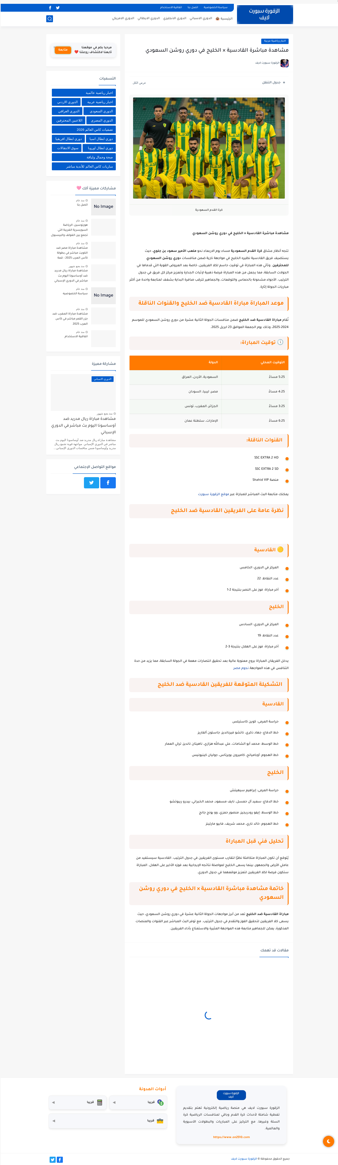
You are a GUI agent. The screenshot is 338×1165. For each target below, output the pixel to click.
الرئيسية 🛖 (223, 19)
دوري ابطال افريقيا (68, 139)
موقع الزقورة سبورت (212, 494)
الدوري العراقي (68, 111)
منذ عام (79, 200)
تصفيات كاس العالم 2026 (94, 129)
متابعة (62, 50)
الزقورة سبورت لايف (243, 1159)
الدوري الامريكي (122, 18)
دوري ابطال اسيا (100, 139)
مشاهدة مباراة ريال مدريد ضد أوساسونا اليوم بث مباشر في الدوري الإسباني (70, 276)
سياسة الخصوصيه (74, 293)
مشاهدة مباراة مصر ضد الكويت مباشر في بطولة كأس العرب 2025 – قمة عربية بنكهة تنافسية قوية (70, 254)
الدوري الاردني (67, 102)
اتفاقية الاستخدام (170, 7)
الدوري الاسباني (200, 18)
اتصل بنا (192, 7)
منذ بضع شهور (76, 266)
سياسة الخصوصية (215, 7)
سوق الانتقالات (67, 148)
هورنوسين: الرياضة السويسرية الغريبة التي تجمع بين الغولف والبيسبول (68, 230)
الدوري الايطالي (148, 18)
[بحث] (49, 18)
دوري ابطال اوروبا (99, 148)
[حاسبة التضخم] (77, 1103)
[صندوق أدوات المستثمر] (107, 1121)
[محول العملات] (138, 1103)
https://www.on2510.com (231, 1137)
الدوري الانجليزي (174, 18)
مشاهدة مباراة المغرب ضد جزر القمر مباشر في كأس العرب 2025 (69, 319)
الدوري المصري (101, 120)
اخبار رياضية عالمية (98, 93)
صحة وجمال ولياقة (99, 157)
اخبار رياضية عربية (274, 41)
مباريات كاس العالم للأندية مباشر (89, 166)
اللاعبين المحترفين (69, 120)
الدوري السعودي (100, 111)
